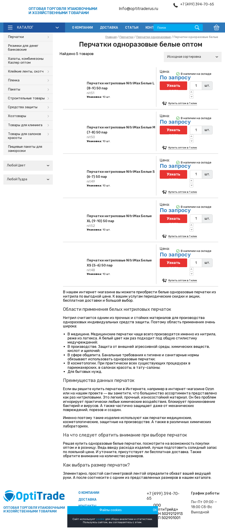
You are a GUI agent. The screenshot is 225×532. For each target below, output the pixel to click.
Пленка (13, 80)
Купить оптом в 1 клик (182, 103)
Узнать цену (173, 86)
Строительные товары (26, 98)
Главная (111, 37)
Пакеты (14, 89)
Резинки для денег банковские (23, 48)
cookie (100, 519)
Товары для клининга (25, 125)
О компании (82, 28)
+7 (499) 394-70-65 (197, 4)
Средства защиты (22, 107)
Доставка (109, 28)
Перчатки (16, 37)
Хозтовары (17, 116)
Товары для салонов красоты (24, 136)
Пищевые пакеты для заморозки (25, 149)
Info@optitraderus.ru (138, 8)
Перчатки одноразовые (153, 37)
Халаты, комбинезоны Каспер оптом (26, 61)
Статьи (131, 28)
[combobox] (28, 166)
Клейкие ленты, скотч (26, 71)
